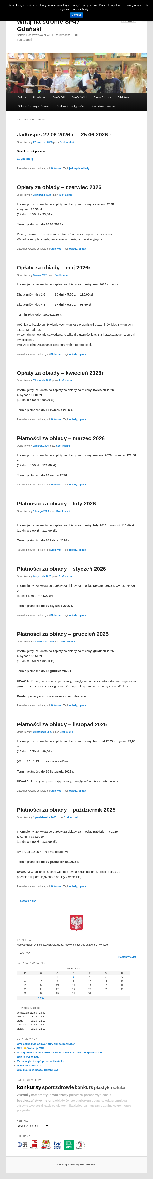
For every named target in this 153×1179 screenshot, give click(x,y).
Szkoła (22, 97)
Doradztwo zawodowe (104, 106)
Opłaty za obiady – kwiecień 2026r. (61, 373)
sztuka (119, 1087)
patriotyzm (83, 1100)
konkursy (29, 1087)
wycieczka (103, 1095)
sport (48, 1087)
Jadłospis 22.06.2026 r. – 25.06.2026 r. (65, 135)
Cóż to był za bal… (29, 1056)
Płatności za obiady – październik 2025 (66, 810)
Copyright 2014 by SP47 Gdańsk (76, 1164)
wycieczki (36, 1105)
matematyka (41, 1095)
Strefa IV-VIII (79, 97)
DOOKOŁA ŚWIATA (29, 1065)
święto (70, 1100)
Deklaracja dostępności (70, 106)
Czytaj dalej (27, 159)
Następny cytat (127, 957)
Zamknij (76, 15)
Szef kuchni (67, 142)
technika (67, 1105)
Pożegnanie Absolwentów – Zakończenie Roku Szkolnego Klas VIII (59, 1052)
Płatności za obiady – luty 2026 (56, 503)
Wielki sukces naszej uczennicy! (37, 1069)
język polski (52, 1105)
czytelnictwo (122, 1105)
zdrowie (64, 1087)
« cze (41, 997)
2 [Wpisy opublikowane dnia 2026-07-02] (73, 977)
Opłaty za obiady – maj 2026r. (54, 267)
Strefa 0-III (59, 97)
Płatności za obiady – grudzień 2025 (63, 634)
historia (48, 1100)
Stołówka (55, 168)
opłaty (82, 248)
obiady (85, 168)
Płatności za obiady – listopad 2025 (62, 724)
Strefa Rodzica (102, 97)
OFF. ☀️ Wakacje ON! (30, 1048)
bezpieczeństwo (29, 1100)
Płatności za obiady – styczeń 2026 (61, 569)
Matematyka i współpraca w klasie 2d (40, 1061)
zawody (24, 1095)
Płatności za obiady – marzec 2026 (61, 438)
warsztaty (60, 1095)
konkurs (84, 1087)
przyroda (23, 1110)
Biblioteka (123, 97)
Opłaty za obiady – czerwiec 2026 (59, 187)
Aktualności (39, 97)
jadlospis (74, 168)
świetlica (80, 1105)
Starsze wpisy (27, 900)
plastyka (103, 1087)
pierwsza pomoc (81, 1095)
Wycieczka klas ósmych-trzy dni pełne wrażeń (46, 1043)
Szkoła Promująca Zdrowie (34, 106)
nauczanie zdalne (99, 1105)
